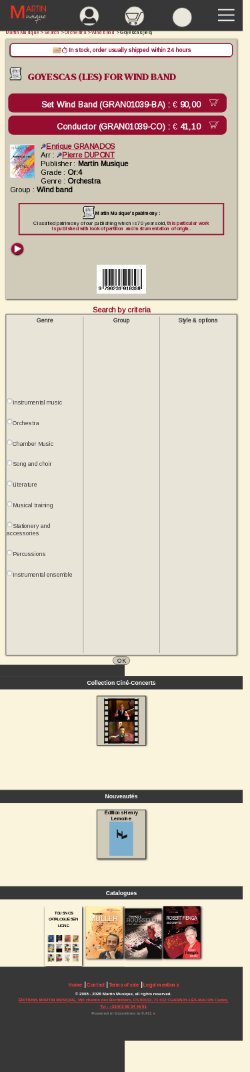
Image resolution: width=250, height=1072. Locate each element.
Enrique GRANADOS (78, 146)
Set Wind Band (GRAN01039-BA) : (123, 104)
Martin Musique (22, 32)
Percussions (29, 554)
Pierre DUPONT (86, 155)
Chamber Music (33, 444)
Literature (25, 484)
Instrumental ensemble (42, 574)
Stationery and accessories (28, 530)
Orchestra (26, 423)
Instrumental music (37, 402)
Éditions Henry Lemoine (121, 833)
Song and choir (32, 464)
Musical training (33, 505)
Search (52, 32)
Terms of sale (124, 985)
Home (76, 985)
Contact (95, 985)
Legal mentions (160, 985)
